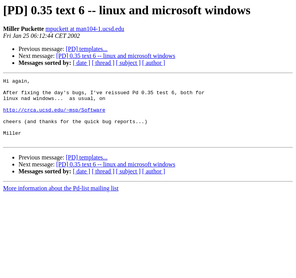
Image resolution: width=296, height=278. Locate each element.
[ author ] (153, 62)
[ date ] (81, 62)
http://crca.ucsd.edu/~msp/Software (54, 116)
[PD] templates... (87, 49)
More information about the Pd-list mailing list (61, 201)
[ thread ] (103, 62)
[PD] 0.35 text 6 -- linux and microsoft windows (115, 56)
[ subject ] (128, 62)
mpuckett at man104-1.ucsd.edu (84, 28)
